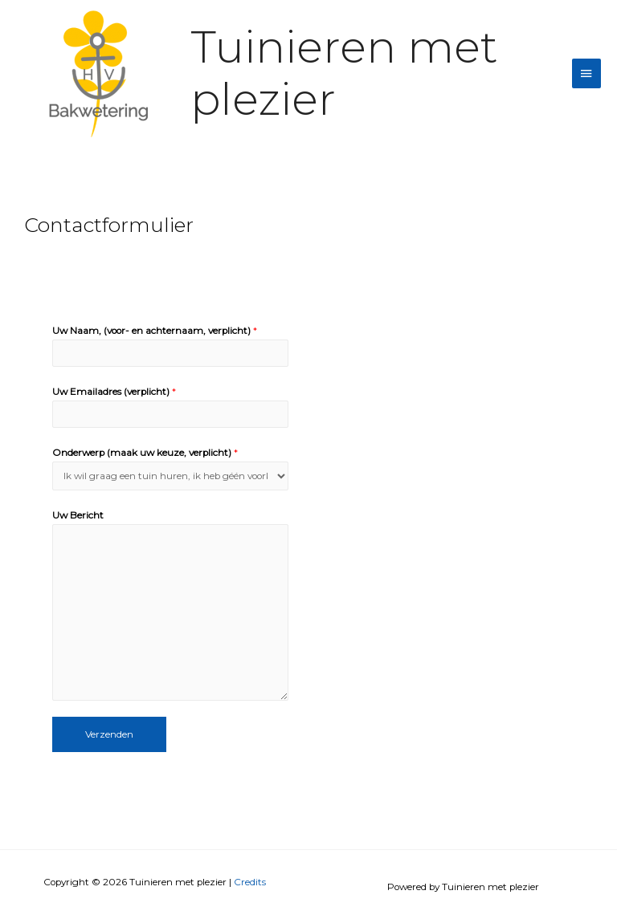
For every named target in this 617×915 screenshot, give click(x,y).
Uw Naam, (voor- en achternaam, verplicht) (154, 330)
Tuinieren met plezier (344, 73)
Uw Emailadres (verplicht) (114, 391)
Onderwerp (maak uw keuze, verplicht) (145, 452)
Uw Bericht (78, 515)
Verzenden (109, 734)
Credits (250, 882)
